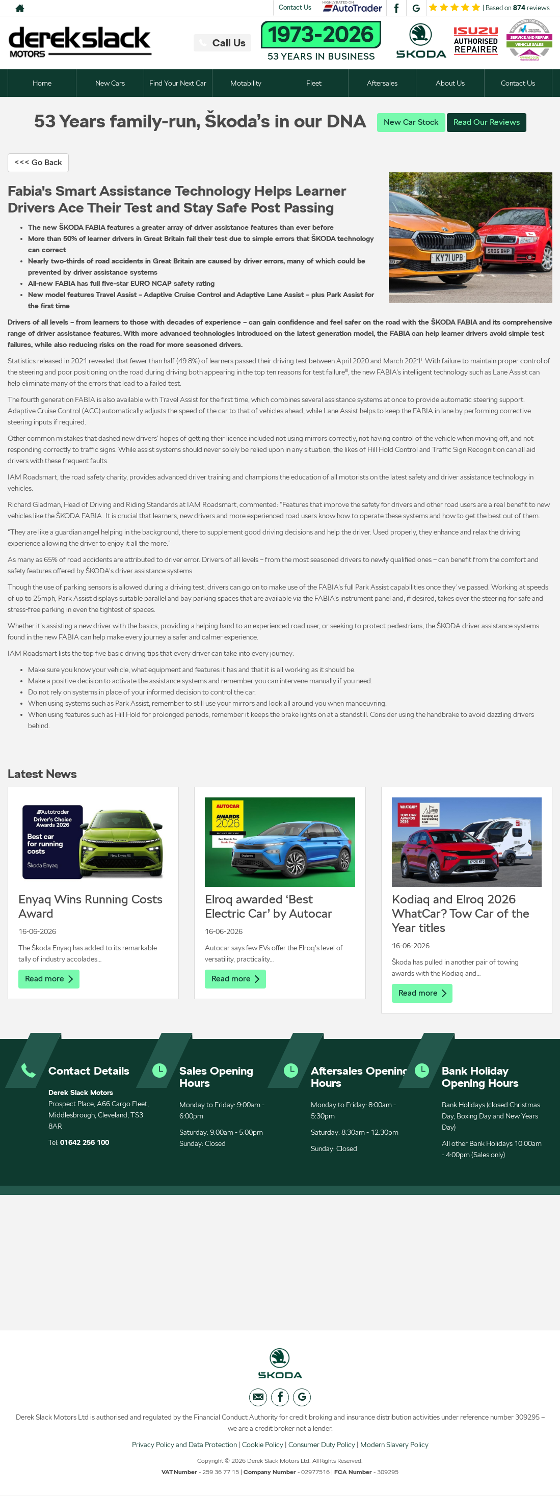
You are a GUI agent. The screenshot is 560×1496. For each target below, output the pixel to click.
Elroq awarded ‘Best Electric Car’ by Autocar (268, 906)
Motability (245, 83)
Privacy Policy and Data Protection (184, 1444)
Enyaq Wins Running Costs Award (90, 906)
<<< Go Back (38, 162)
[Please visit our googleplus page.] (416, 8)
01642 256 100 (84, 1142)
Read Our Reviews (487, 122)
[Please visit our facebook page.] (396, 8)
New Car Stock (411, 122)
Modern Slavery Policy (394, 1444)
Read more (49, 978)
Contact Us (295, 7)
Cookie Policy (262, 1444)
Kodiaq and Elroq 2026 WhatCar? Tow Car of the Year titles (460, 913)
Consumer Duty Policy (321, 1444)
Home (42, 83)
